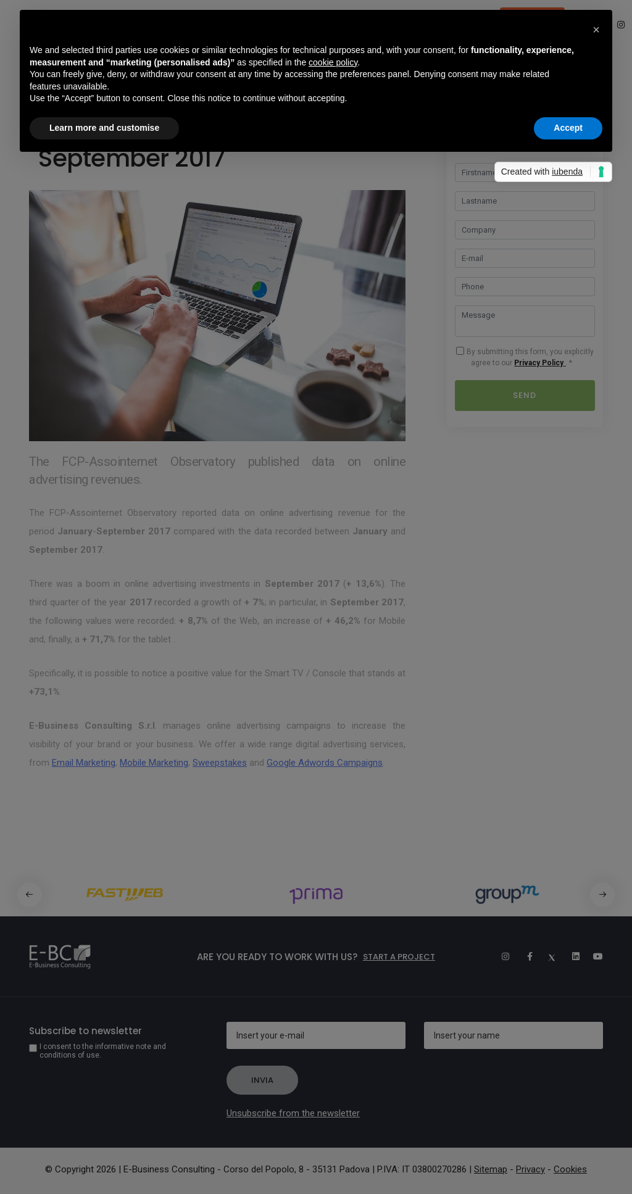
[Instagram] (500, 956)
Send (524, 395)
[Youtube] (593, 956)
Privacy (530, 1169)
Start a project (399, 957)
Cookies (570, 1169)
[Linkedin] (570, 956)
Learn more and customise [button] (104, 128)
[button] (603, 894)
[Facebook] (523, 956)
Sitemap (490, 1169)
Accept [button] (568, 128)
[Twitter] (547, 956)
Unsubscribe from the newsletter (293, 1113)
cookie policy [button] (333, 62)
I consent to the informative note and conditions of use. (103, 1050)
